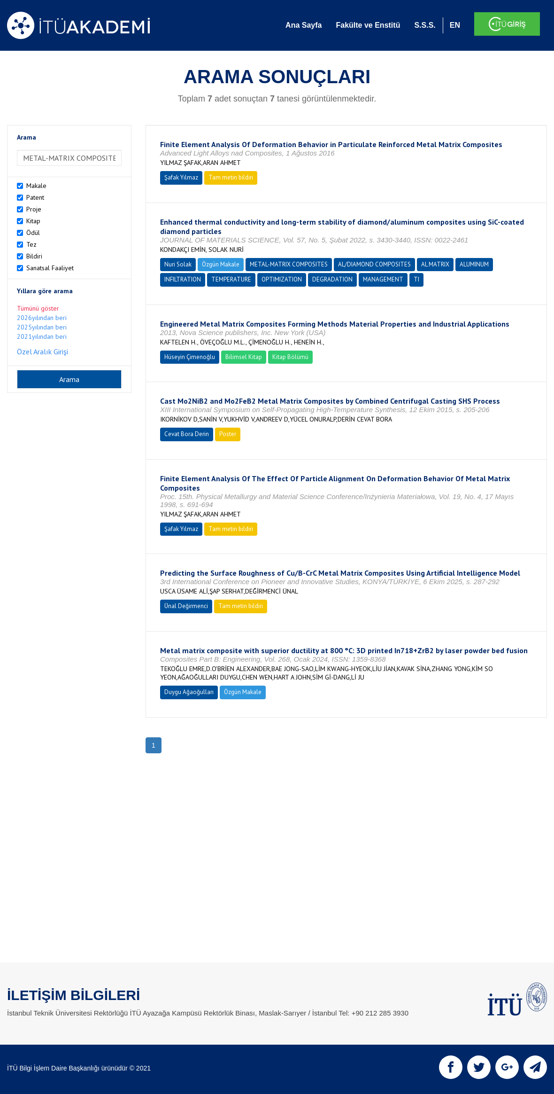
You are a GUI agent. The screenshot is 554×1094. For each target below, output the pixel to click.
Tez (31, 244)
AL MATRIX (435, 264)
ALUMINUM (474, 264)
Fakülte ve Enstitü (368, 25)
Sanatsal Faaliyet (50, 268)
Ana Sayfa (303, 25)
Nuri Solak (178, 264)
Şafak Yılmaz (181, 177)
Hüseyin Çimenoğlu (189, 357)
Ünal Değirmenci (186, 606)
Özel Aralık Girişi (42, 351)
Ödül (33, 232)
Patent (35, 197)
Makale (36, 185)
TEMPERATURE (231, 279)
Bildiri (34, 256)
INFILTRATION (182, 279)
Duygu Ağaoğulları (189, 692)
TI (416, 279)
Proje (33, 209)
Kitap (33, 221)
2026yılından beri (42, 317)
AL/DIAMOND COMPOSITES (374, 264)
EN (455, 25)
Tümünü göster (38, 308)
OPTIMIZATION (282, 279)
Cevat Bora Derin (186, 434)
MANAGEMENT (383, 279)
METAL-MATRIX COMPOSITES (289, 264)
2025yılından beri (42, 327)
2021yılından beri (42, 336)
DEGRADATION (332, 279)
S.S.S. (424, 25)
